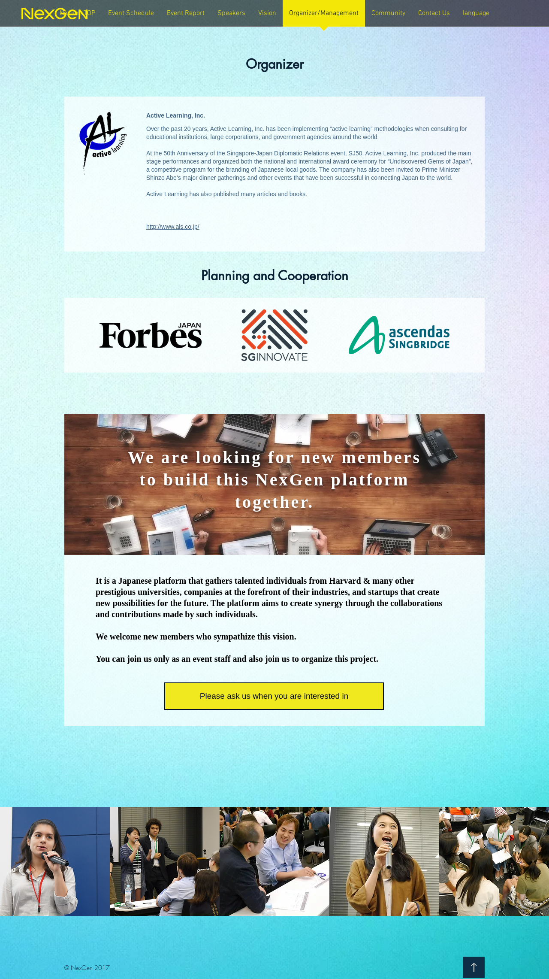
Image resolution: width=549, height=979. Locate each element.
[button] (185, 16)
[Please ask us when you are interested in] (274, 696)
